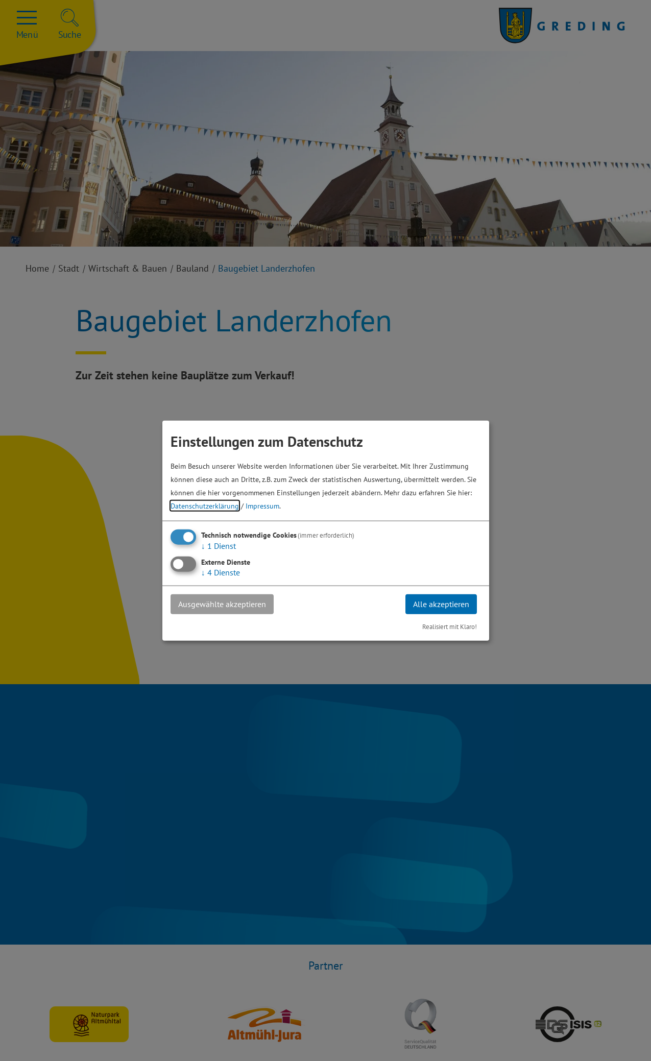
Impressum (262, 506)
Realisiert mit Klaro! (449, 626)
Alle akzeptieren (441, 604)
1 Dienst (218, 546)
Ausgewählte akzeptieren (222, 604)
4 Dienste (220, 572)
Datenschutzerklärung (205, 506)
